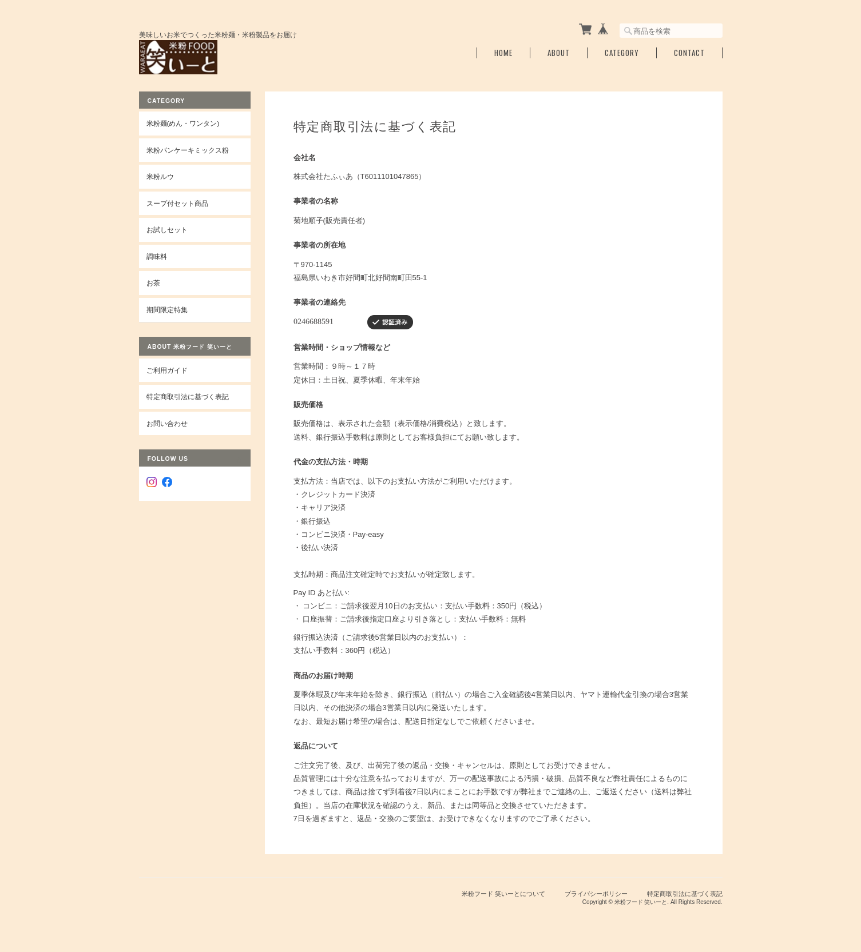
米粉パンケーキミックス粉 (187, 150)
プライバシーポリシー (596, 893)
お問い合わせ (167, 423)
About (558, 52)
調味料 (156, 256)
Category (622, 52)
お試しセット (167, 229)
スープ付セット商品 (177, 203)
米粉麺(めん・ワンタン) (183, 123)
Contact (689, 52)
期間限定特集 (167, 309)
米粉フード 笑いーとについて (503, 893)
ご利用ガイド (167, 370)
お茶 (153, 282)
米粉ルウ (160, 176)
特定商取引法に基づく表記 (187, 396)
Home (503, 52)
